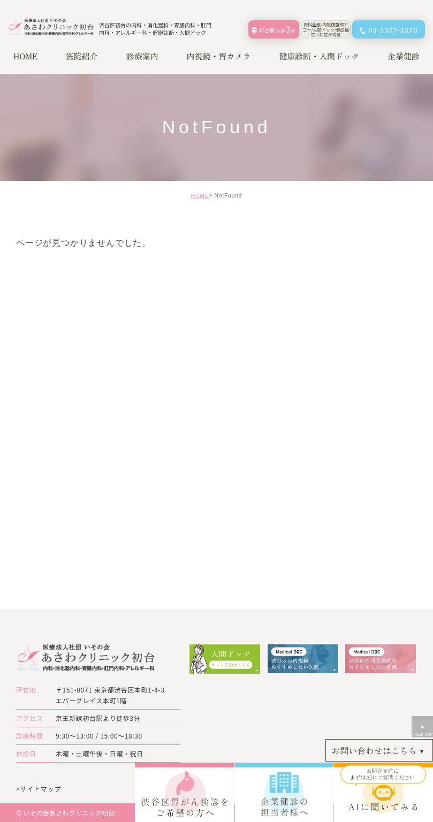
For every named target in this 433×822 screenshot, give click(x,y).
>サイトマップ (38, 788)
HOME (200, 196)
